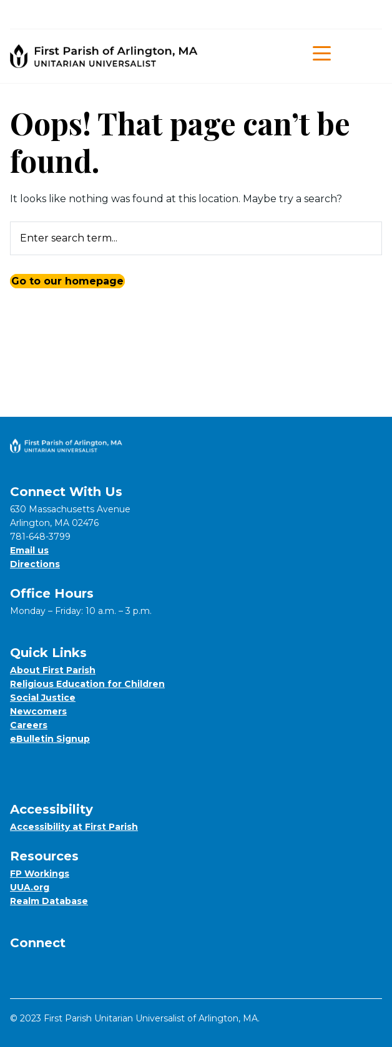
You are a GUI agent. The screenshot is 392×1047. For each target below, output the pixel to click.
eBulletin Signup (50, 738)
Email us (29, 550)
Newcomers (38, 711)
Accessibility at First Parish (74, 826)
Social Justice (43, 697)
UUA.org (29, 887)
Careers (28, 725)
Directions (35, 564)
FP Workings (39, 873)
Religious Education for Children (87, 683)
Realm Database (49, 901)
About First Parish (53, 670)
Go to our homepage (67, 281)
